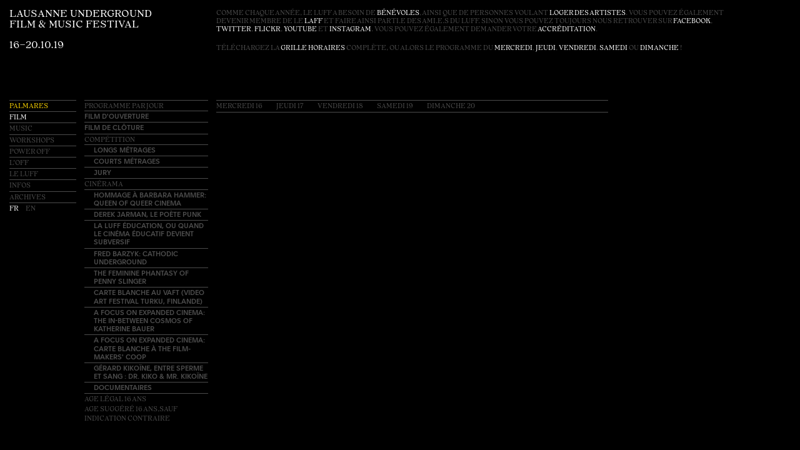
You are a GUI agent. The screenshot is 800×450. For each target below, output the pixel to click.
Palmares (28, 106)
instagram (350, 29)
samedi (613, 48)
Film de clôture (114, 127)
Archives (27, 197)
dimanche (659, 48)
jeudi (546, 48)
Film (18, 117)
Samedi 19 (395, 106)
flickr (267, 29)
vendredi (577, 48)
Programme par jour (124, 106)
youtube (300, 29)
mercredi (513, 48)
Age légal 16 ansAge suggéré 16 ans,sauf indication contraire (131, 409)
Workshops (31, 141)
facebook (692, 21)
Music (20, 129)
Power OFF (29, 152)
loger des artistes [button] (587, 13)
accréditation (567, 29)
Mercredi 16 (239, 106)
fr (14, 209)
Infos (20, 185)
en (31, 209)
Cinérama (103, 184)
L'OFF (19, 163)
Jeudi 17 (290, 106)
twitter (233, 29)
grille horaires (313, 48)
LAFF (313, 21)
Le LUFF (23, 174)
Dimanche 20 (451, 106)
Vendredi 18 (340, 106)
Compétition (109, 140)
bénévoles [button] (398, 13)
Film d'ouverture (116, 116)
